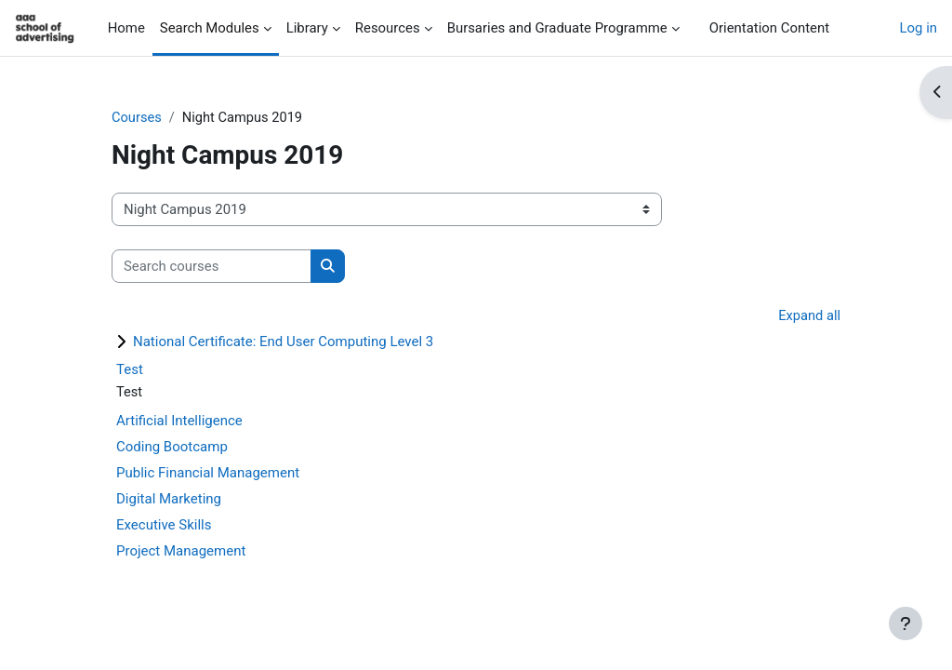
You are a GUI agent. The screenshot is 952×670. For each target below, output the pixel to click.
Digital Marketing (168, 499)
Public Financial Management (207, 473)
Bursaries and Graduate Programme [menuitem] (557, 28)
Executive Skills (164, 525)
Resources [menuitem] (387, 28)
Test (129, 370)
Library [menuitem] (307, 28)
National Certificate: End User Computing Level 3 (283, 342)
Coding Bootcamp (172, 447)
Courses (137, 118)
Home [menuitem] (126, 28)
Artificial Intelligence (179, 421)
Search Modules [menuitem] (209, 28)
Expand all (808, 317)
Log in (918, 28)
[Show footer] (905, 623)
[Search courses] (211, 266)
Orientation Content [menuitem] (769, 28)
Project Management (180, 551)
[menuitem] (694, 28)
